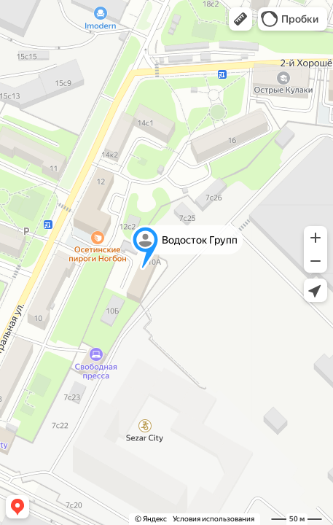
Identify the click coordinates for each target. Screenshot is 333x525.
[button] (240, 19)
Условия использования (213, 519)
